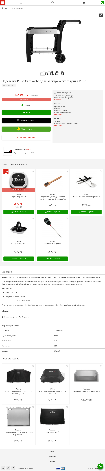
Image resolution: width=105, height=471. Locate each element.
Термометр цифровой (52, 243)
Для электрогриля (10, 317)
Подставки (25, 317)
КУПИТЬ (26, 112)
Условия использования (25, 468)
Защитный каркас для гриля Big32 (86, 391)
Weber (28, 150)
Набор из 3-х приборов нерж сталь (86, 197)
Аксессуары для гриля (15, 8)
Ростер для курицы (18, 243)
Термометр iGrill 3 (19, 197)
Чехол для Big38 (52, 432)
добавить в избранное (27, 137)
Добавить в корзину (19, 212)
